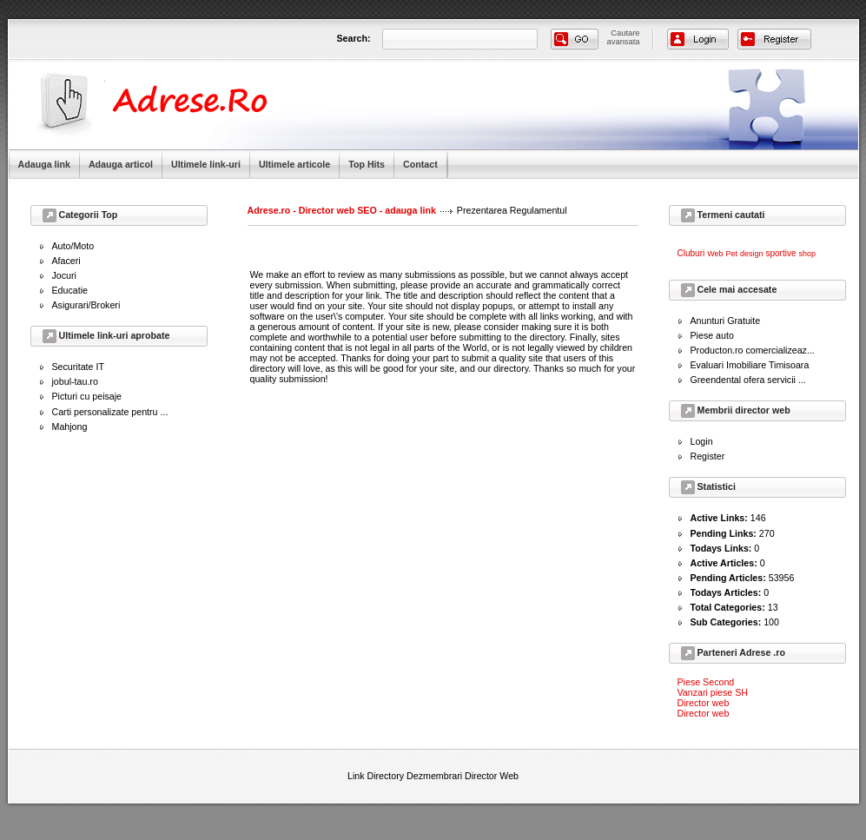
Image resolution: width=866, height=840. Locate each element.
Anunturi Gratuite (726, 320)
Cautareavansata (623, 37)
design (752, 253)
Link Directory (375, 776)
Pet (731, 253)
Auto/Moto (73, 246)
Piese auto (712, 335)
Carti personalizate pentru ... (110, 412)
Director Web (492, 776)
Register (708, 456)
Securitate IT (78, 366)
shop (807, 253)
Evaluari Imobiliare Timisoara (750, 365)
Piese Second (706, 682)
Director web (704, 703)
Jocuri (64, 275)
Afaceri (66, 260)
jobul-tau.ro (75, 381)
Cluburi (691, 253)
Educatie (70, 290)
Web (715, 253)
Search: (354, 38)
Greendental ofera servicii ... (748, 379)
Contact (420, 164)
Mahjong (70, 426)
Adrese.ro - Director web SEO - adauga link (342, 210)
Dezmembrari (434, 776)
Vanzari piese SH (713, 692)
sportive (780, 253)
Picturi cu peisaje (87, 396)
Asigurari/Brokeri (86, 305)
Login (702, 441)
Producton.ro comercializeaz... (753, 350)
